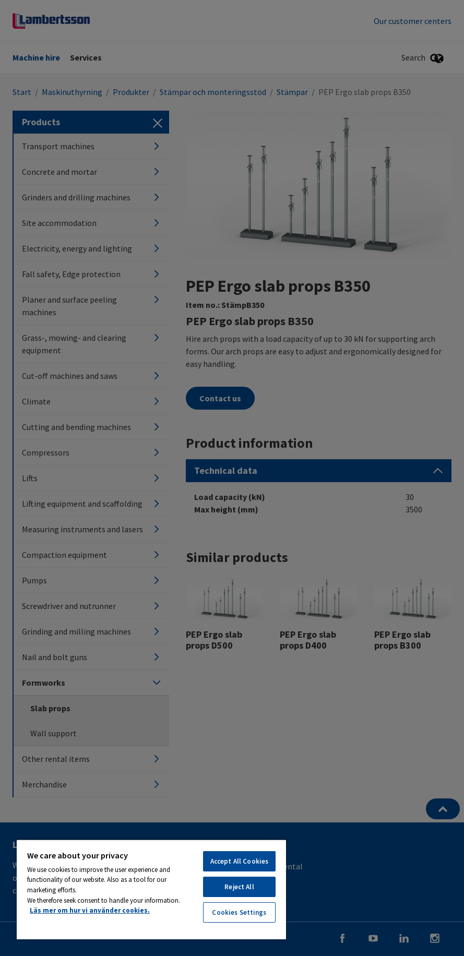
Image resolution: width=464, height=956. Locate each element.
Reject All (239, 886)
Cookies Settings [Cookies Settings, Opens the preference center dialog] (239, 912)
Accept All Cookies (239, 861)
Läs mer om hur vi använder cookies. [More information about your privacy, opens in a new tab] (90, 910)
